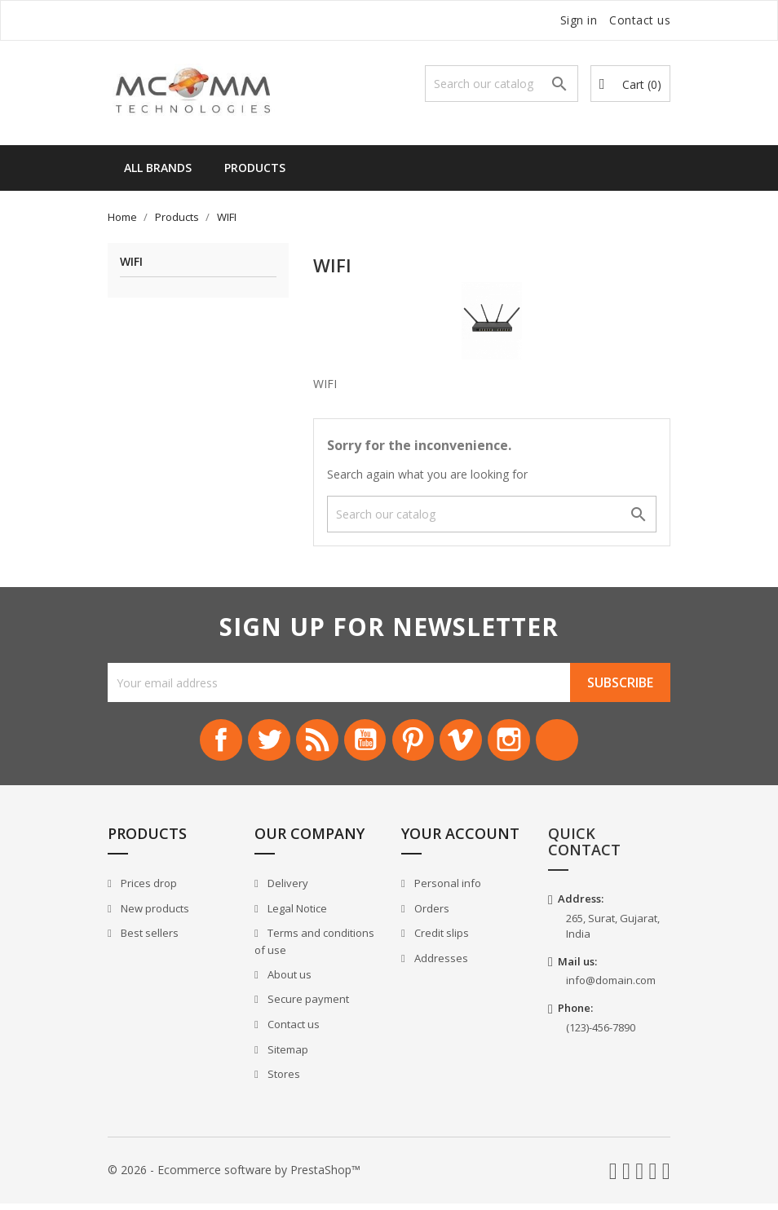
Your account (460, 840)
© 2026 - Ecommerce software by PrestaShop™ (234, 1177)
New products (153, 914)
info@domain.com (611, 987)
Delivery (286, 890)
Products (254, 167)
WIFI (131, 262)
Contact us (639, 20)
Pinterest (416, 743)
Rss (305, 743)
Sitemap (286, 1056)
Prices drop (147, 890)
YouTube (361, 743)
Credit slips (440, 940)
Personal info (446, 890)
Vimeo (472, 743)
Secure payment (307, 1006)
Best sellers (148, 940)
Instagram (527, 743)
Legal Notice (296, 914)
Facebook (194, 743)
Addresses (440, 965)
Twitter (250, 743)
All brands (158, 167)
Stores (282, 1081)
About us (288, 981)
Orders (430, 914)
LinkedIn (583, 743)
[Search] (501, 83)
